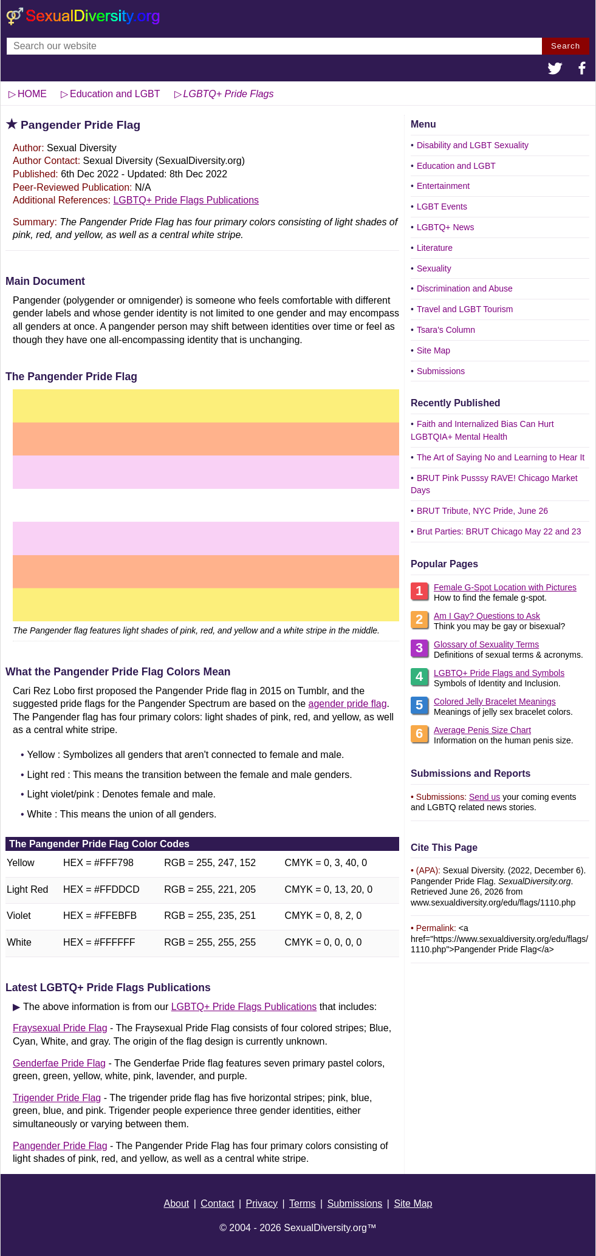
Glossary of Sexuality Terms (486, 644)
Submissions (441, 371)
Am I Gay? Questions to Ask (487, 616)
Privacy (262, 1203)
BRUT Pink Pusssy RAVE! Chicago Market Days (494, 484)
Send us (484, 797)
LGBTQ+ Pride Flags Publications (186, 200)
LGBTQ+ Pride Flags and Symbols (499, 673)
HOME (32, 94)
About (176, 1203)
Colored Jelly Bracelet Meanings (495, 701)
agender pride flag (348, 703)
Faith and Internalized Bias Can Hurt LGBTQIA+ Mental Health (482, 430)
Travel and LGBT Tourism (465, 309)
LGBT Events (442, 206)
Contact (217, 1203)
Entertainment (443, 186)
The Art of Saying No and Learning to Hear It (500, 457)
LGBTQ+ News (445, 227)
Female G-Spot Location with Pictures (505, 587)
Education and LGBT (456, 166)
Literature (435, 248)
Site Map (433, 350)
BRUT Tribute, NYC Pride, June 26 (482, 511)
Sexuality (434, 268)
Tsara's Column (446, 330)
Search (565, 45)
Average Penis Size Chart (482, 730)
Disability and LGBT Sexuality (473, 145)
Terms (302, 1203)
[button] (555, 70)
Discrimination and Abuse (465, 288)
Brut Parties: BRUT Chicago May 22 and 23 (499, 531)
